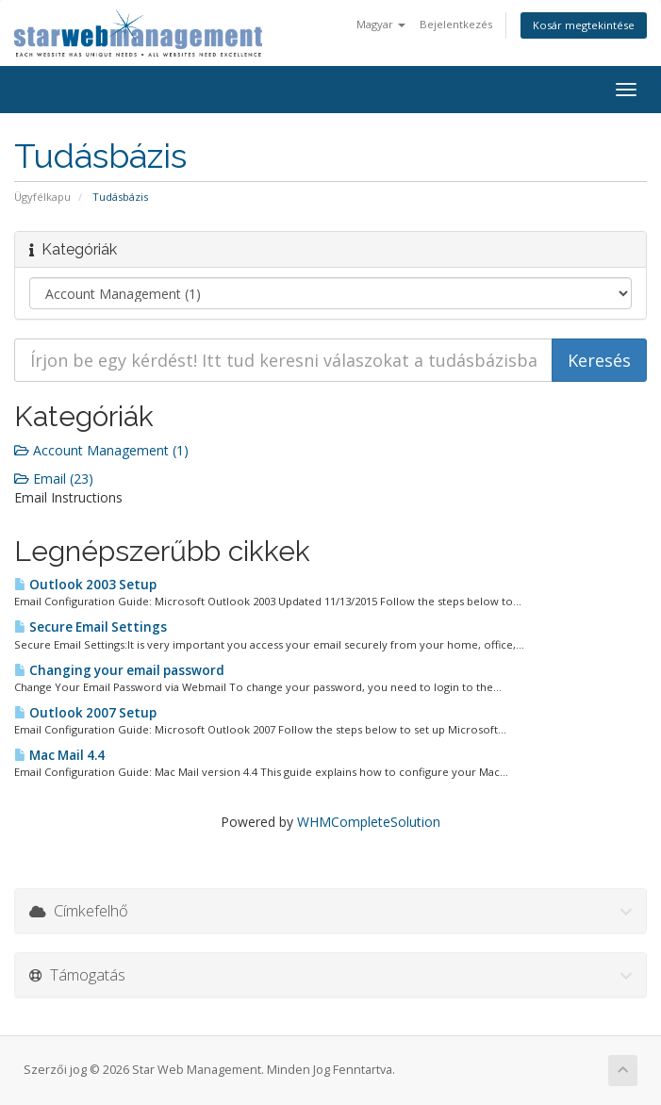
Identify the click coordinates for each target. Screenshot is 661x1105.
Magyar (380, 24)
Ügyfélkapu (42, 197)
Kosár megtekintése (584, 25)
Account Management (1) (101, 450)
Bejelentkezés (456, 24)
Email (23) (53, 478)
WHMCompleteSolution (368, 822)
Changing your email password (119, 670)
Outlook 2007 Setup (85, 712)
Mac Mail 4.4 (59, 755)
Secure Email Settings (90, 626)
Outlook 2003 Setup (85, 584)
